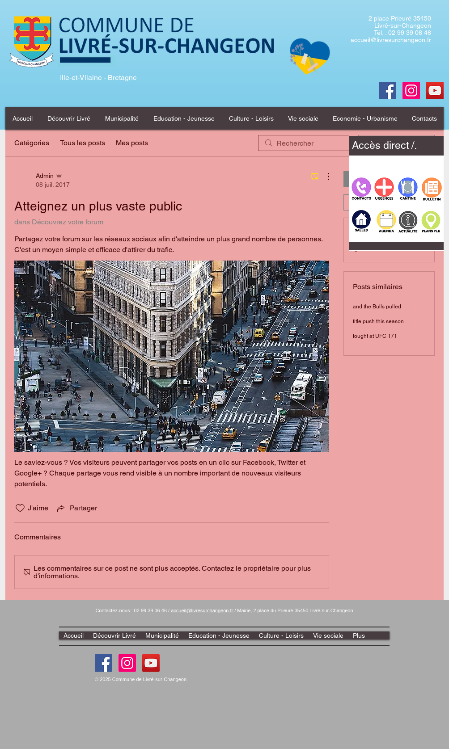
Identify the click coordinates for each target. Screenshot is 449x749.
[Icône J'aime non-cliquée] (20, 508)
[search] (303, 143)
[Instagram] (127, 663)
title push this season (378, 321)
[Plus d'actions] (323, 176)
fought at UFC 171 (375, 336)
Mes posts (132, 143)
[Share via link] (76, 508)
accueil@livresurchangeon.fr (391, 39)
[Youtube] (435, 90)
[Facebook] (387, 90)
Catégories (31, 143)
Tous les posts (82, 143)
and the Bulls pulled (377, 306)
